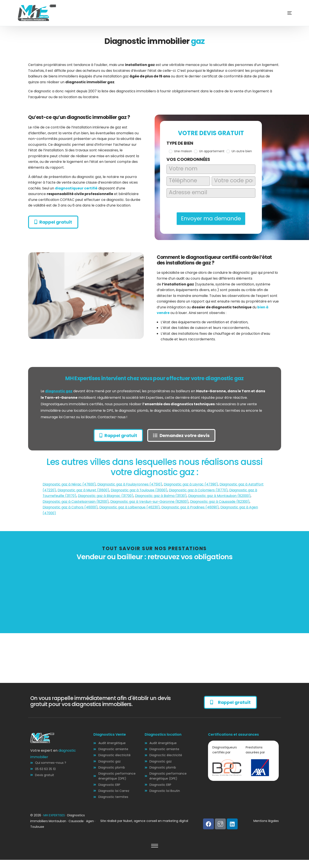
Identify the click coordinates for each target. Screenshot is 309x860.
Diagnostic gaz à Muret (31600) (84, 490)
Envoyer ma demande (211, 218)
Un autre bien (239, 151)
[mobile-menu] (283, 13)
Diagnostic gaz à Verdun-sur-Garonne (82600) (151, 501)
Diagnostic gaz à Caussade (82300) (223, 501)
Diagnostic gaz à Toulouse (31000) (141, 490)
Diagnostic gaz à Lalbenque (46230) (130, 507)
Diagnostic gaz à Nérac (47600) (70, 484)
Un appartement (209, 151)
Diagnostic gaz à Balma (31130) (162, 495)
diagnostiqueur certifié (76, 188)
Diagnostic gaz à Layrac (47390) (193, 484)
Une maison (180, 151)
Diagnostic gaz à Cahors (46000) (71, 507)
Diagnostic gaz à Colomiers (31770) (201, 490)
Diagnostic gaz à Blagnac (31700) (107, 495)
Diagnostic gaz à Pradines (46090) (192, 507)
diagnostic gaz (59, 391)
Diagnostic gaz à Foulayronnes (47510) (131, 484)
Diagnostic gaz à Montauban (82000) (221, 495)
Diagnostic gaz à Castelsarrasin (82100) (76, 501)
